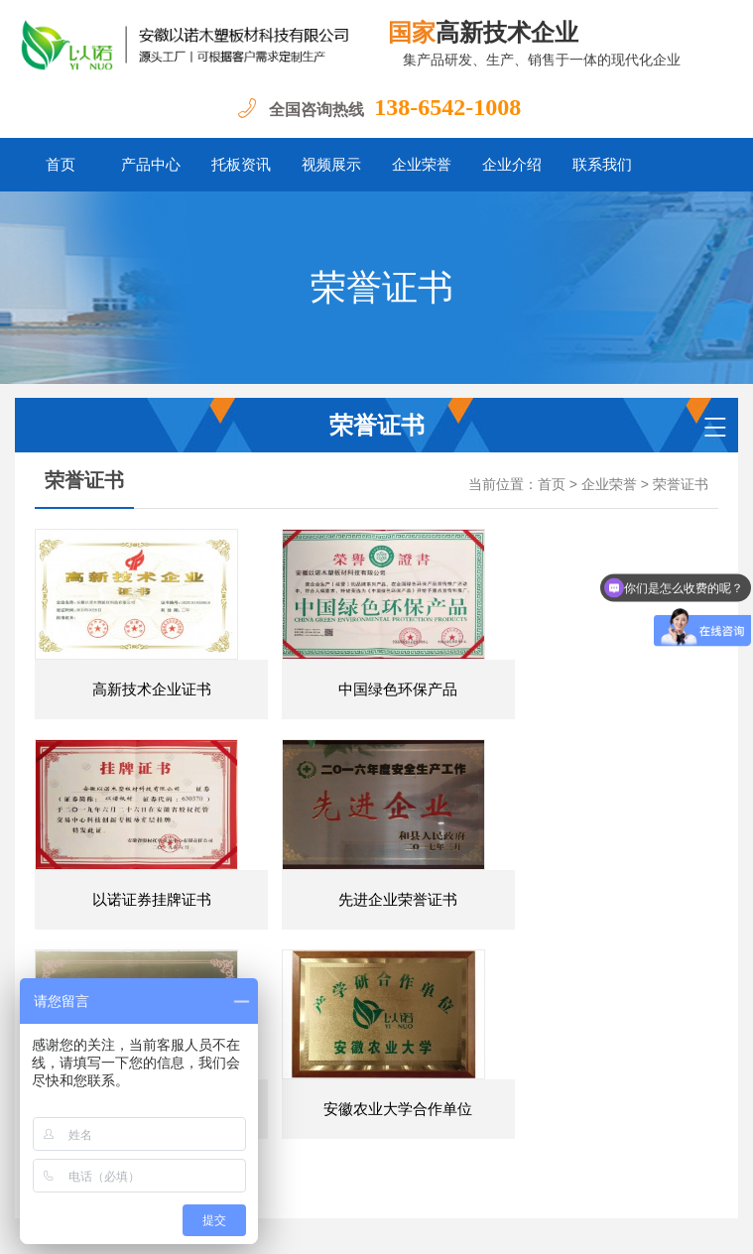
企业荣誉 (421, 165)
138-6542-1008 (447, 107)
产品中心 (151, 165)
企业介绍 (512, 165)
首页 (60, 165)
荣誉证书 (680, 484)
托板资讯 (241, 165)
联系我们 (602, 165)
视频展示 (331, 165)
